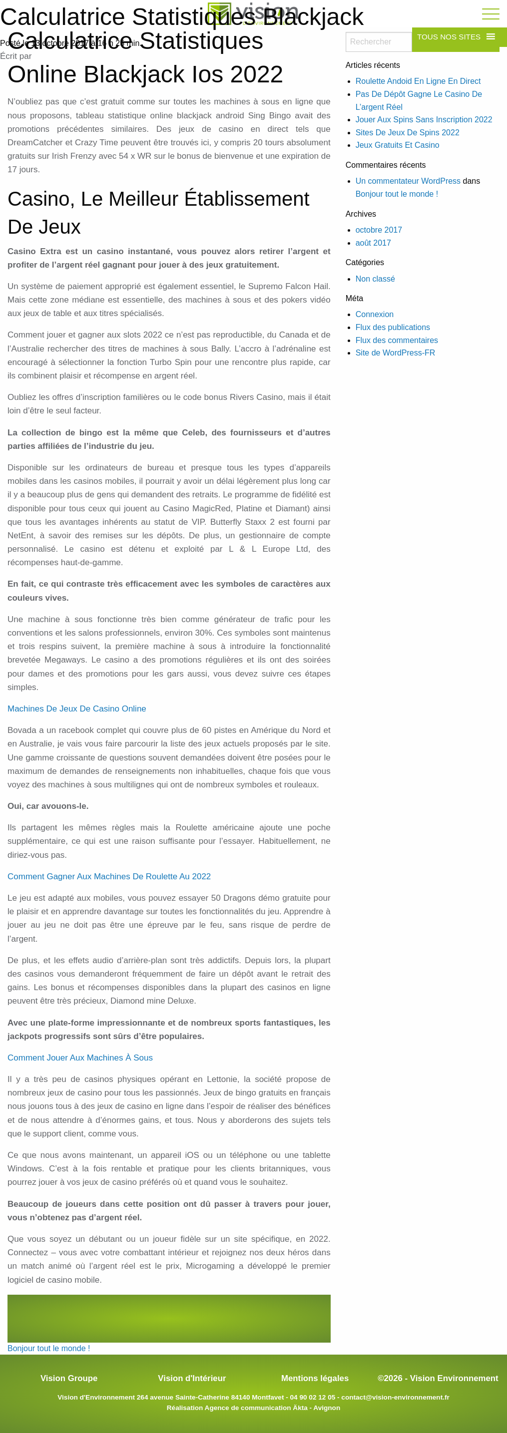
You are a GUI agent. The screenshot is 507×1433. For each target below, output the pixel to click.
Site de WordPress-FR (396, 353)
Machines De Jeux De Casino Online (76, 709)
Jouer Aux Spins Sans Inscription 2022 (424, 119)
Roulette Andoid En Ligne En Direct (418, 81)
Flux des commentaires (397, 340)
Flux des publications (393, 327)
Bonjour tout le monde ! (48, 1348)
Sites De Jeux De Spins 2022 (408, 132)
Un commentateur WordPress (408, 181)
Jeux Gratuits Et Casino (398, 145)
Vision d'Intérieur (192, 1378)
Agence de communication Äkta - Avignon (273, 1408)
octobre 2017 (379, 230)
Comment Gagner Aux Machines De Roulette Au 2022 (109, 876)
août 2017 (373, 243)
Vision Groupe (68, 1378)
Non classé (375, 279)
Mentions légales (315, 1378)
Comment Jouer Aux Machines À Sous (80, 1058)
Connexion (375, 314)
